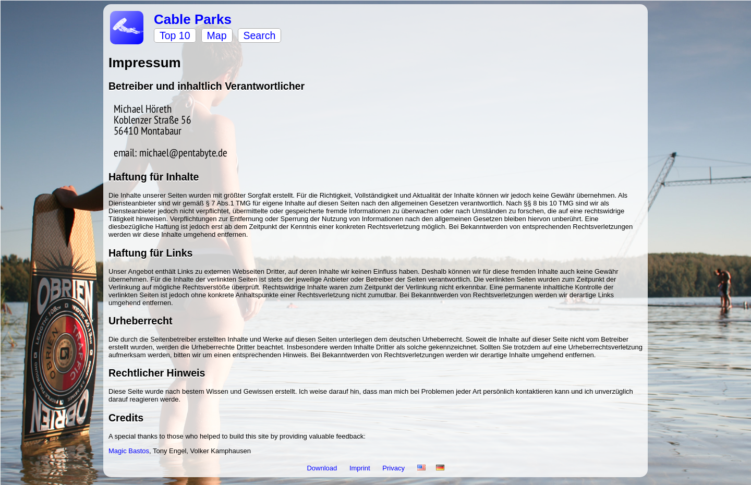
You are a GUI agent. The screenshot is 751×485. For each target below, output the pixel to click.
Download (322, 468)
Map (217, 35)
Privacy (394, 468)
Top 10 (175, 35)
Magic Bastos (128, 451)
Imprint (360, 468)
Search (260, 35)
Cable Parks (193, 19)
